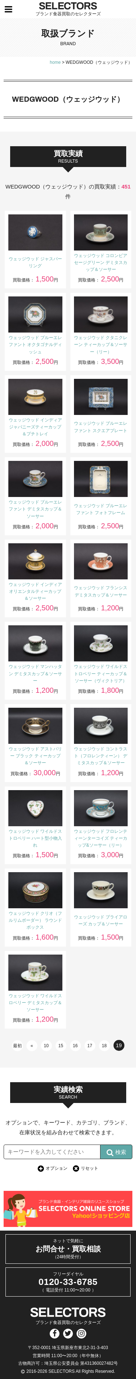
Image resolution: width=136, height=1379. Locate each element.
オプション (56, 1168)
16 (75, 1045)
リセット (89, 1168)
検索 (116, 1152)
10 (46, 1045)
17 (89, 1045)
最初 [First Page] (17, 1045)
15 (60, 1045)
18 (104, 1045)
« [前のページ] (31, 1045)
